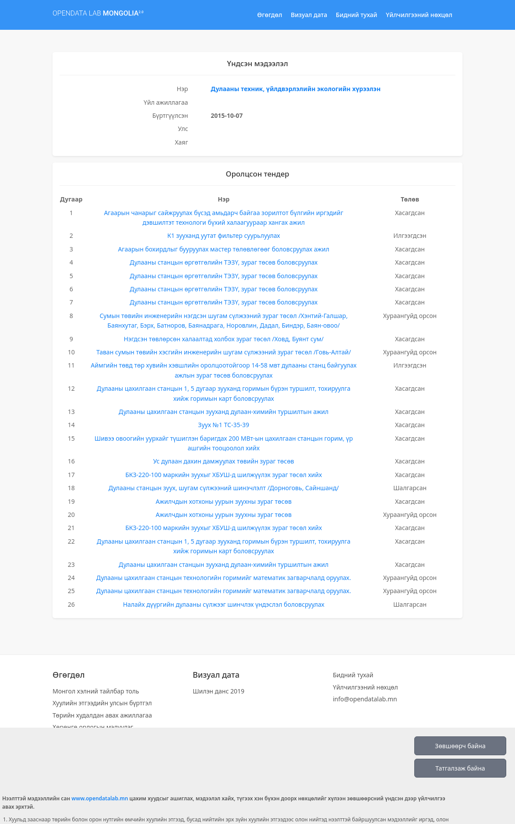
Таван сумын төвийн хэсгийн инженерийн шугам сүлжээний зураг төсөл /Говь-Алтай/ (223, 352)
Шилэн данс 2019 (218, 691)
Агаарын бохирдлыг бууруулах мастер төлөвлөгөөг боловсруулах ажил (223, 249)
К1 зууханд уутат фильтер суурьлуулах (223, 235)
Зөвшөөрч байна (460, 746)
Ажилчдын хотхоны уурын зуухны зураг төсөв (223, 501)
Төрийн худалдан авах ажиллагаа (102, 715)
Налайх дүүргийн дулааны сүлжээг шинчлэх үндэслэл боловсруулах (224, 604)
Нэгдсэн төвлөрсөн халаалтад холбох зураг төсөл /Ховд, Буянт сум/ (223, 339)
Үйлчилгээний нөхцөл (419, 15)
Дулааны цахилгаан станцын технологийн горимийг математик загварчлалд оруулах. (223, 577)
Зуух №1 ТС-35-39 (223, 425)
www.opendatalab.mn (99, 798)
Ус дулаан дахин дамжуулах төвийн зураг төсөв (223, 461)
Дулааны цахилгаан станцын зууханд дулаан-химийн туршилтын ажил (223, 411)
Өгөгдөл (269, 15)
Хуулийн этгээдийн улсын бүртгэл (102, 703)
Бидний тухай (356, 15)
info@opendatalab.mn (365, 699)
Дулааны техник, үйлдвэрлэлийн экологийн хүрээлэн (296, 89)
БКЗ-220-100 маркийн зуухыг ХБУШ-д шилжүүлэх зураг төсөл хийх (223, 474)
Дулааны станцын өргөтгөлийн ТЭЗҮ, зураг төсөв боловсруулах (223, 262)
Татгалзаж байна (460, 768)
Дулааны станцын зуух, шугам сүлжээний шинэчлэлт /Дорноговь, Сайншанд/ (224, 488)
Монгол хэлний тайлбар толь (96, 691)
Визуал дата (309, 15)
